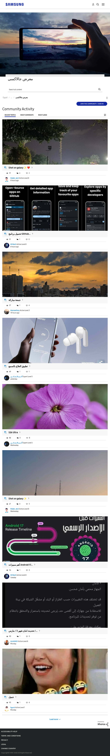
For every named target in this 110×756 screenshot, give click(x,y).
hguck (12, 708)
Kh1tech (13, 244)
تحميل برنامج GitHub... (20, 233)
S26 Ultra (13, 432)
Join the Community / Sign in (92, 104)
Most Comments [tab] (27, 115)
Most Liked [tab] (42, 115)
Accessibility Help (9, 732)
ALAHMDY (14, 641)
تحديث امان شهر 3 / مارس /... (23, 630)
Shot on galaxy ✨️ (18, 498)
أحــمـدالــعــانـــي (16, 377)
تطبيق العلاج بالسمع (18, 366)
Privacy (4, 740)
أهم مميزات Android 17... (21, 564)
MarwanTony (15, 310)
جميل (11, 697)
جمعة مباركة (14, 300)
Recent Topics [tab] (10, 115)
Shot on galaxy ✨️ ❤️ (19, 167)
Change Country (8, 749)
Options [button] (103, 98)
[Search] (55, 89)
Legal (3, 744)
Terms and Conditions (11, 736)
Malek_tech (14, 178)
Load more (54, 719)
